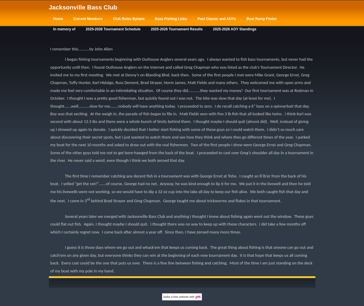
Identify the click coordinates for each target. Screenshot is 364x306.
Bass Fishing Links (171, 19)
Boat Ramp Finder (261, 19)
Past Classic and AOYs (216, 19)
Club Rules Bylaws (128, 19)
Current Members (88, 19)
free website (181, 296)
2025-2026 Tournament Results (177, 29)
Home (58, 19)
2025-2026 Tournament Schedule (113, 29)
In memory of (64, 29)
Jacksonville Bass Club (83, 7)
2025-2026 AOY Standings (234, 29)
